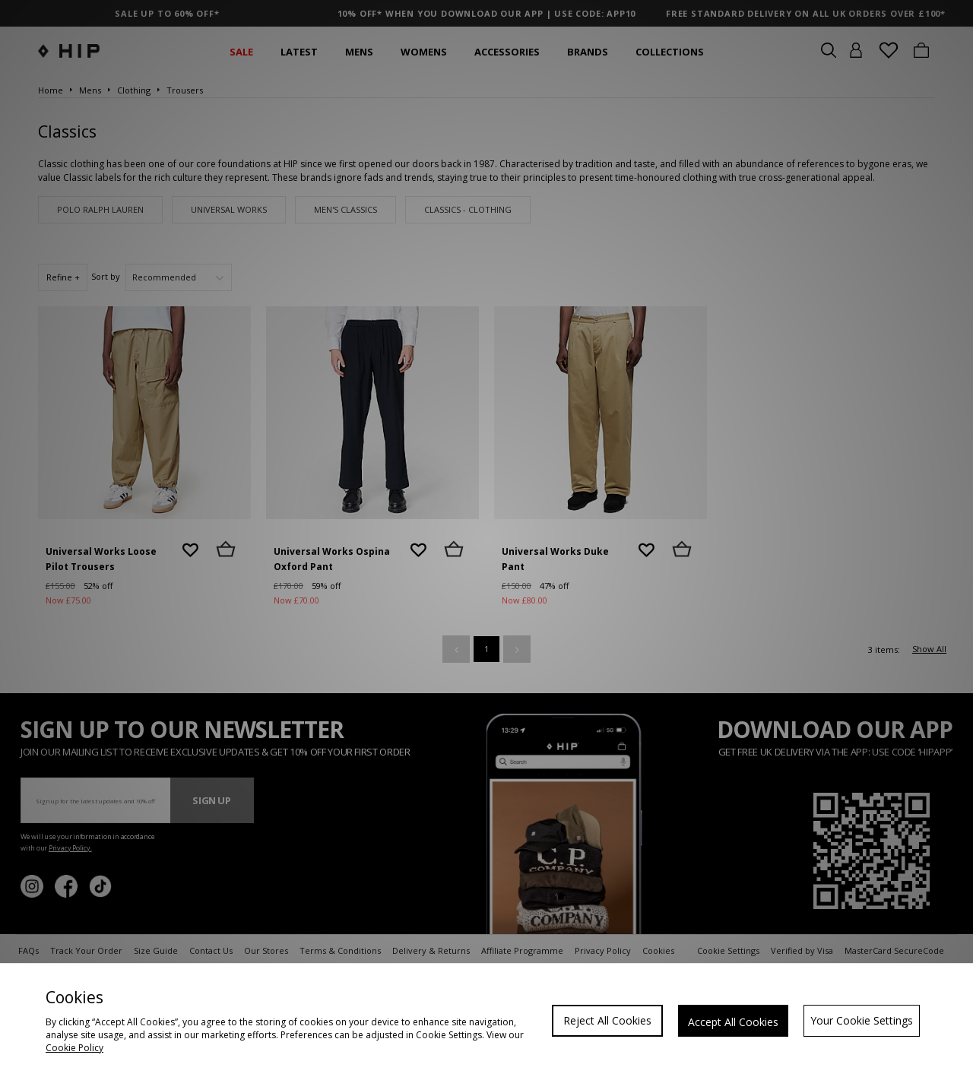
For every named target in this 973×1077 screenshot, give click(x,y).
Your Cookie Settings (861, 1020)
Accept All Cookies (733, 1022)
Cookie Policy (74, 1047)
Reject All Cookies (607, 1020)
